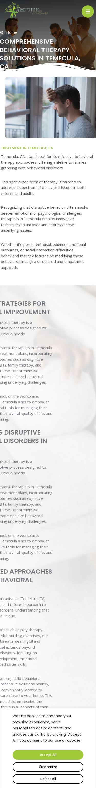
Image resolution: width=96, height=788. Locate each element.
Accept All (48, 754)
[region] (48, 748)
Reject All (48, 778)
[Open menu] (88, 11)
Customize (48, 766)
